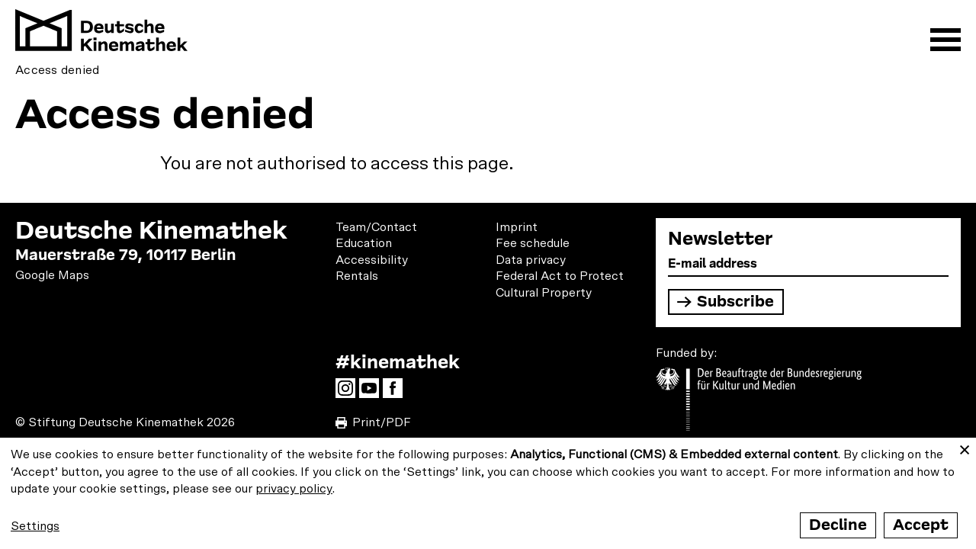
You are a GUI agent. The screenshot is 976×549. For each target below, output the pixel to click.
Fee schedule (533, 243)
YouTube (373, 392)
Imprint (517, 227)
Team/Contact (376, 227)
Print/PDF (381, 422)
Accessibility (372, 260)
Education (364, 243)
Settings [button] (35, 526)
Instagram (349, 392)
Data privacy (531, 260)
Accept (921, 525)
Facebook (396, 392)
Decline (838, 525)
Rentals (357, 276)
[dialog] (488, 493)
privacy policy (293, 489)
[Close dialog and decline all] (964, 447)
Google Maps (52, 275)
